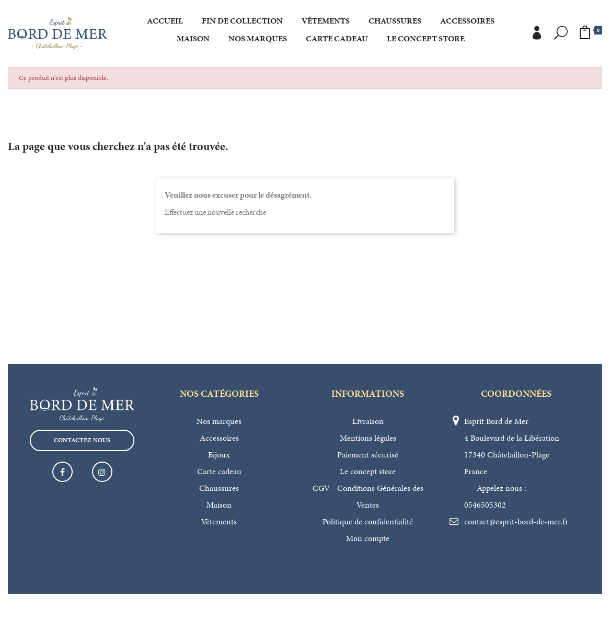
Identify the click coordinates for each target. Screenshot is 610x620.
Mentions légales (368, 438)
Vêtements (219, 521)
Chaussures (219, 488)
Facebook (62, 472)
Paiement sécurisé (367, 455)
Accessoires (219, 438)
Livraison (368, 421)
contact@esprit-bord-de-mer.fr (516, 521)
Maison (219, 505)
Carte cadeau (219, 471)
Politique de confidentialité (368, 521)
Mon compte (367, 538)
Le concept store (368, 471)
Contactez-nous (82, 440)
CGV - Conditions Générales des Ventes (368, 496)
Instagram (102, 472)
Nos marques (219, 421)
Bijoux (219, 455)
